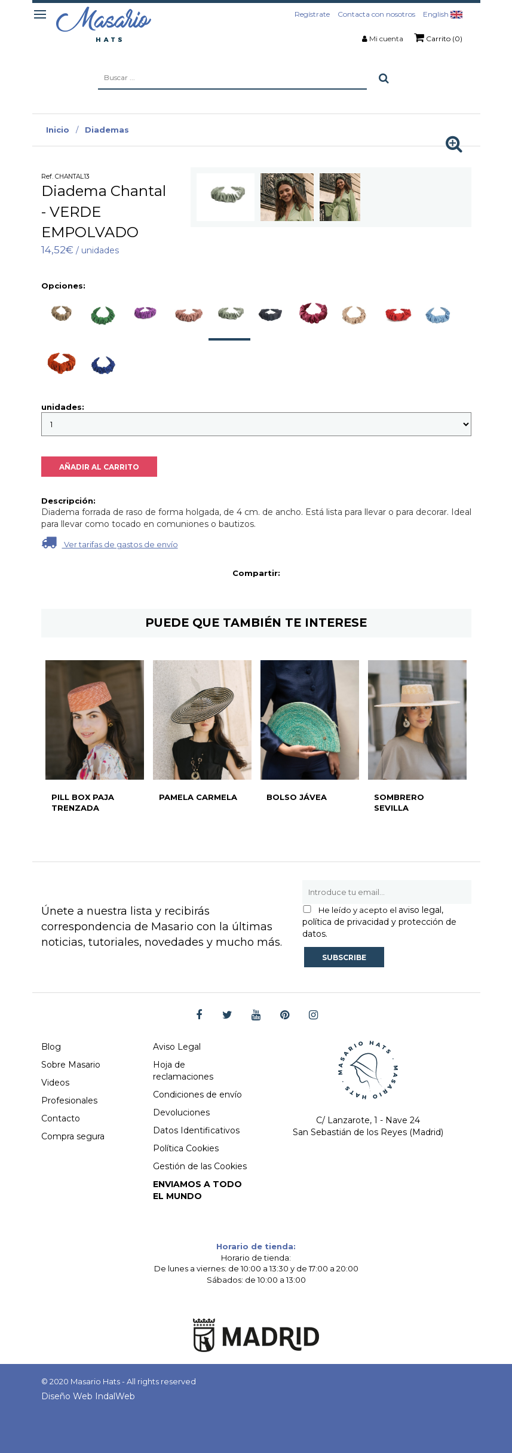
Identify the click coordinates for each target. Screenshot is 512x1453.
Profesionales (69, 1100)
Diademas (107, 129)
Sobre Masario (70, 1064)
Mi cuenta (386, 38)
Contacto (60, 1118)
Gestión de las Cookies (200, 1166)
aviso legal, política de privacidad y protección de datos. (379, 922)
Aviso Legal (177, 1046)
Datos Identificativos (196, 1130)
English (442, 14)
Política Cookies (186, 1148)
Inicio (57, 129)
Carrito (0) (438, 37)
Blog (51, 1046)
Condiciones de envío (197, 1094)
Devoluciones (181, 1112)
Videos (55, 1082)
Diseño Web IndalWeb (88, 1396)
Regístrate (312, 14)
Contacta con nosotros (376, 14)
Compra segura (73, 1136)
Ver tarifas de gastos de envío (109, 542)
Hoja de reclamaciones (183, 1070)
